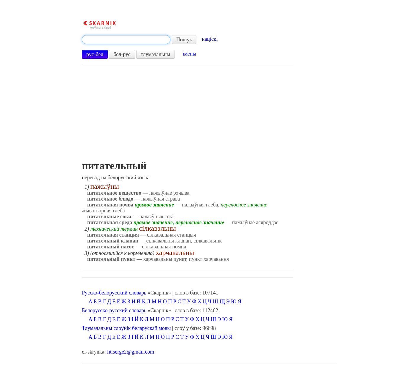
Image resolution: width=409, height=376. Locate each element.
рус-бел (94, 54)
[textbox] (126, 39)
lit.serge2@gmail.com (130, 352)
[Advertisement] (187, 115)
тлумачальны (155, 54)
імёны (189, 54)
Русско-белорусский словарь (114, 293)
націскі (210, 39)
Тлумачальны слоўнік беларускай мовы (126, 328)
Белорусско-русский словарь (114, 310)
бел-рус (122, 54)
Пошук (184, 40)
